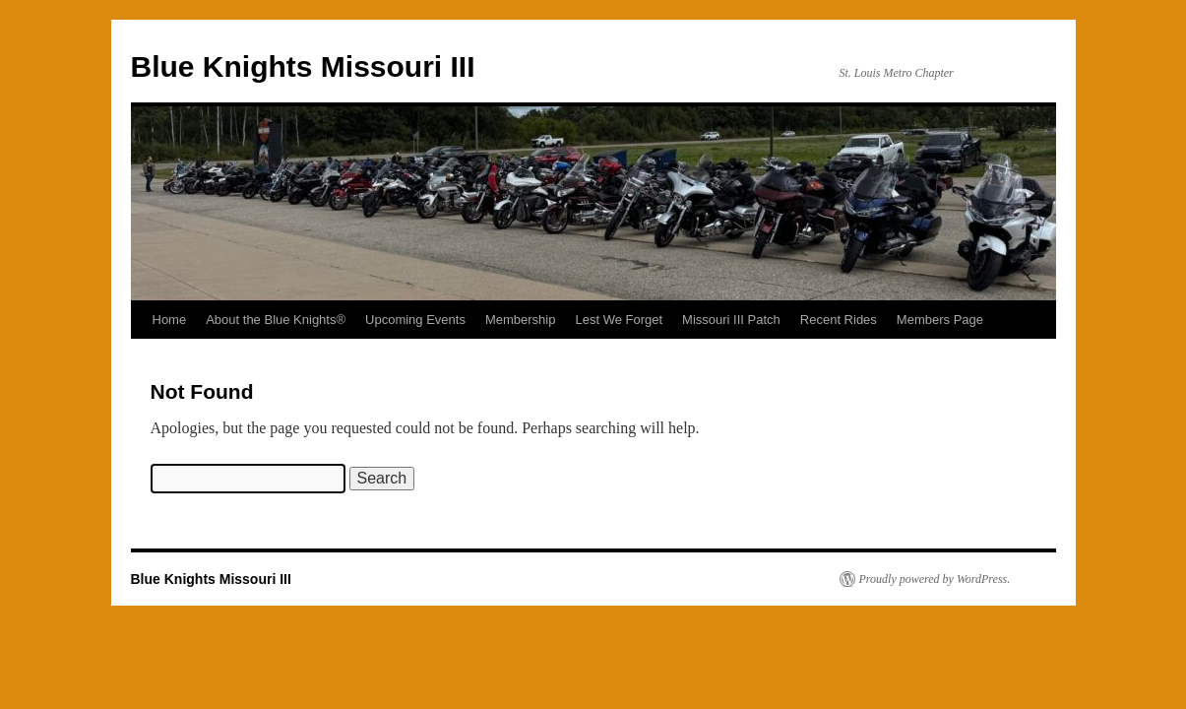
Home (170, 319)
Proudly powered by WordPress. (935, 579)
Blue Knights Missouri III (303, 66)
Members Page (940, 319)
